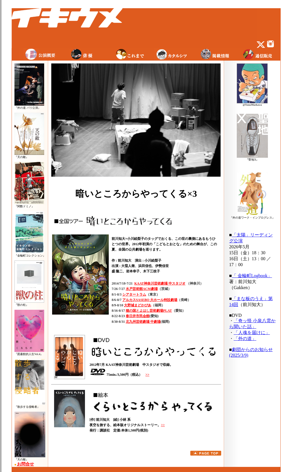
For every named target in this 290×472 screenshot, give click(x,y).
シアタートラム (134, 294)
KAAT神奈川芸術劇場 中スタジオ (159, 283)
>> (148, 375)
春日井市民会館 (138, 316)
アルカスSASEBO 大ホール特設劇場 (149, 300)
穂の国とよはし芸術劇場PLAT (149, 311)
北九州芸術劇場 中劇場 (143, 322)
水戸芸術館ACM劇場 (142, 289)
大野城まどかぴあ (137, 305)
